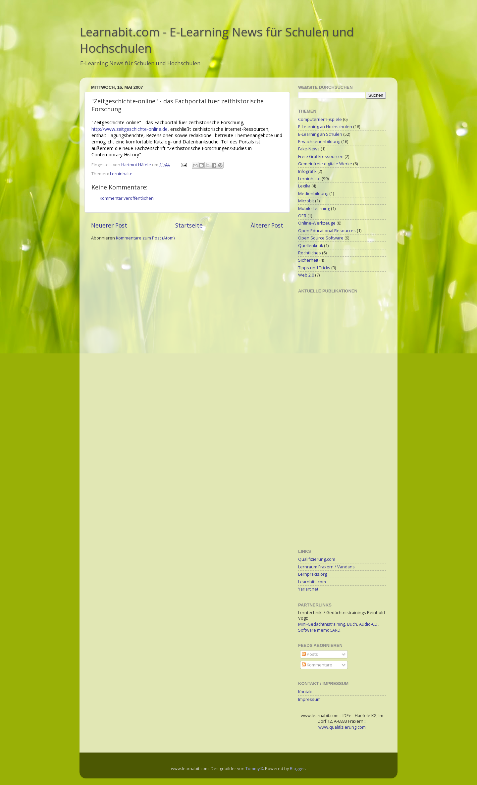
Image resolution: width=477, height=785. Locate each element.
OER (302, 216)
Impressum (309, 699)
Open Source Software (321, 238)
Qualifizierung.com (316, 559)
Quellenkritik (310, 245)
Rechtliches (309, 253)
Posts (310, 654)
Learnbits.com (312, 582)
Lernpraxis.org (312, 574)
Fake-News (309, 149)
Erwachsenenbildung (319, 141)
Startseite (189, 225)
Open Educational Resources (327, 231)
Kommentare (317, 665)
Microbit (306, 201)
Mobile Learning (314, 208)
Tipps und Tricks (314, 268)
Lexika (304, 186)
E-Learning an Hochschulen (325, 127)
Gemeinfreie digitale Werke (325, 164)
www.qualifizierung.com (342, 727)
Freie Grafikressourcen (321, 156)
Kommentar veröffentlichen (127, 198)
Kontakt (305, 692)
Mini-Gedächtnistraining (321, 624)
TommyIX (254, 768)
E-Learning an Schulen (320, 134)
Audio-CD (368, 624)
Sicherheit (308, 260)
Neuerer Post (109, 225)
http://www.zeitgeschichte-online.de (129, 129)
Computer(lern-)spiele (320, 119)
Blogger (297, 768)
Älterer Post (267, 225)
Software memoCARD (319, 630)
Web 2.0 (306, 275)
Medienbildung (313, 193)
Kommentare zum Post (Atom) (145, 238)
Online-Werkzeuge (317, 223)
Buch (352, 624)
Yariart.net (308, 589)
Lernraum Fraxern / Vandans (326, 567)
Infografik (307, 171)
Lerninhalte (121, 174)
